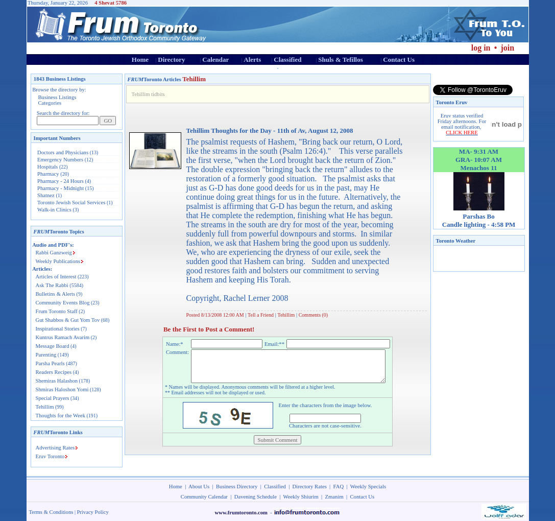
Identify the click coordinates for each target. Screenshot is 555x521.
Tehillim (45, 407)
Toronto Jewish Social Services (72, 202)
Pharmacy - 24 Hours (60, 181)
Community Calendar (204, 497)
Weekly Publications (58, 261)
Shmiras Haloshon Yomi (62, 389)
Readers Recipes (54, 372)
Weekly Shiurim (300, 497)
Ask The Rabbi (52, 285)
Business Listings (57, 97)
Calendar (215, 59)
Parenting (46, 355)
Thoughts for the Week (61, 415)
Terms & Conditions (51, 512)
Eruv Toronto (50, 456)
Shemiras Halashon (57, 381)
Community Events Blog (63, 302)
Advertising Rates (55, 448)
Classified (287, 59)
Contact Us (399, 59)
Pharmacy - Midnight (60, 188)
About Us (198, 486)
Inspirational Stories (58, 328)
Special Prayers (52, 398)
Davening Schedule (255, 497)
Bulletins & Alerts (56, 294)
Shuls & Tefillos (340, 59)
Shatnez (46, 195)
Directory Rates (310, 486)
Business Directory (236, 486)
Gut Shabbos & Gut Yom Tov (68, 320)
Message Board (52, 346)
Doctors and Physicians (62, 152)
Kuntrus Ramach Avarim (63, 337)
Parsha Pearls (50, 363)
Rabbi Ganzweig (54, 252)
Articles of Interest (56, 276)
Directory (171, 59)
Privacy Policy (92, 512)
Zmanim (334, 497)
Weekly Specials (368, 486)
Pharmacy (48, 174)
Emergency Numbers (60, 159)
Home (140, 59)
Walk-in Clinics (54, 209)
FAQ (338, 486)
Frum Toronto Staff (57, 311)
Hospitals (47, 167)
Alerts (252, 59)
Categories (50, 103)
